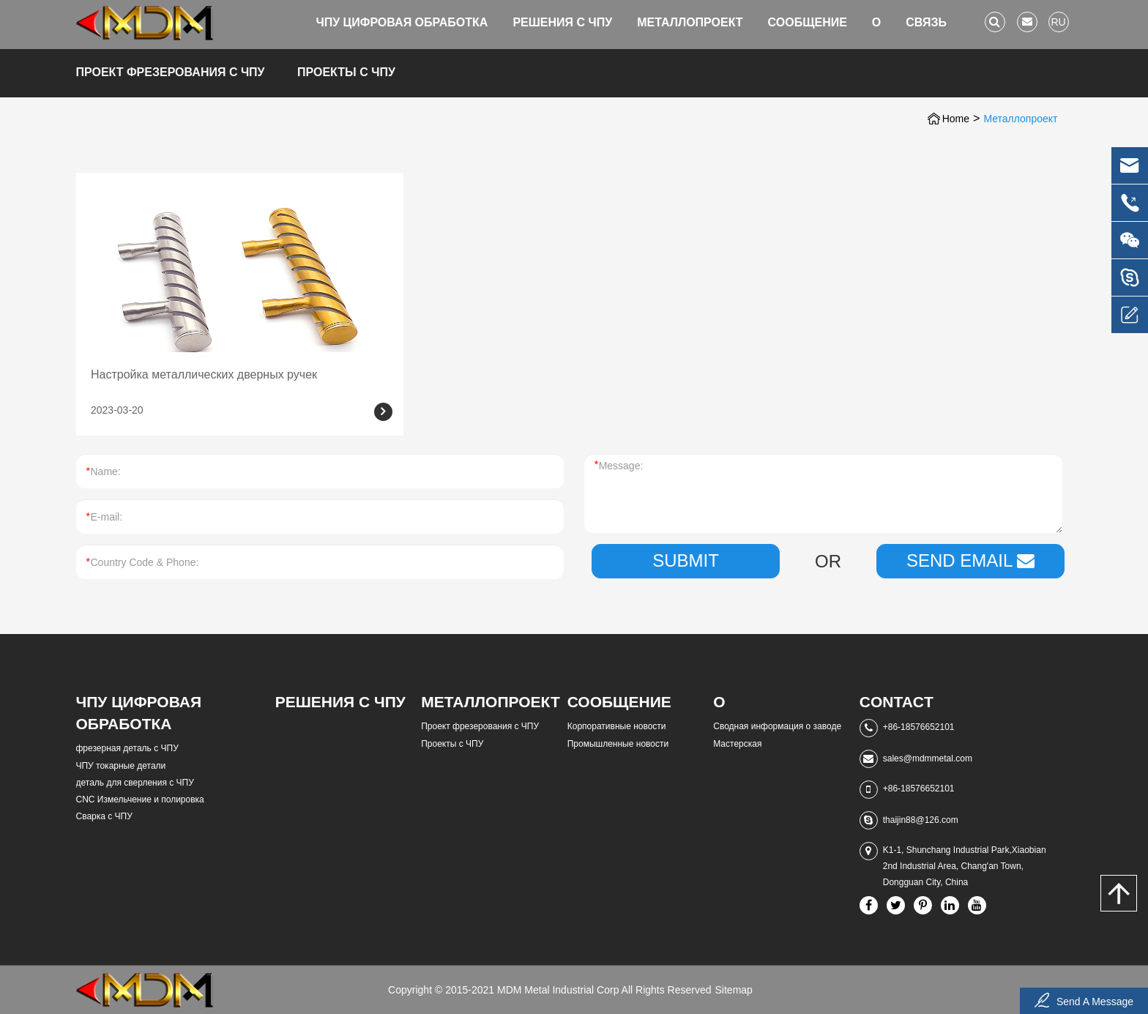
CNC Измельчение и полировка (140, 799)
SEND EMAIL (970, 560)
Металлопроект (689, 22)
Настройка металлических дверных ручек (204, 374)
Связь (926, 22)
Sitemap (734, 990)
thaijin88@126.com (920, 820)
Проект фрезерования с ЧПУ (170, 72)
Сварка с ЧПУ (104, 816)
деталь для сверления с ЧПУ (135, 783)
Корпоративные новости (616, 726)
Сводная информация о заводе (777, 726)
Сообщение (807, 22)
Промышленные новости (617, 744)
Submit (685, 560)
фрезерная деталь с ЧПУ (127, 748)
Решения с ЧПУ (562, 22)
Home (955, 118)
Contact (896, 701)
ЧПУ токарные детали (121, 766)
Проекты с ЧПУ (346, 72)
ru (1058, 22)
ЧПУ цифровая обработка (402, 22)
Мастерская (737, 744)
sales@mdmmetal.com (927, 758)
